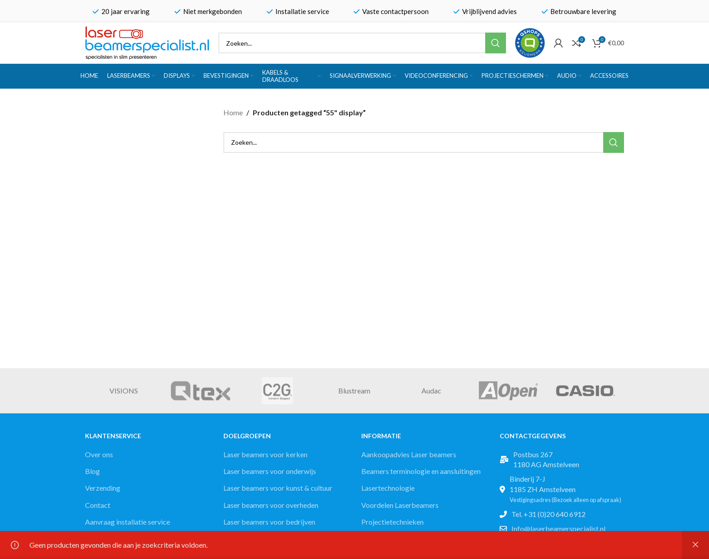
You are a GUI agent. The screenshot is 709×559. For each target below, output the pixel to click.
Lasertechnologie (388, 487)
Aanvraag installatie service (127, 521)
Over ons (99, 454)
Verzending (102, 487)
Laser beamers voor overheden (270, 505)
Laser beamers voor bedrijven (269, 521)
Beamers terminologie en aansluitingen (421, 471)
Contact (97, 505)
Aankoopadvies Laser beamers (408, 454)
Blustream (354, 390)
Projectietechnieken (392, 521)
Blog (92, 471)
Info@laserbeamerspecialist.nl (558, 528)
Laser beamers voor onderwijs (269, 471)
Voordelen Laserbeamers (400, 505)
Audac (431, 390)
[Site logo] (147, 42)
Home (233, 112)
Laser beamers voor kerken (265, 454)
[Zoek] (362, 43)
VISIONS (123, 390)
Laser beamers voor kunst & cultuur (277, 487)
